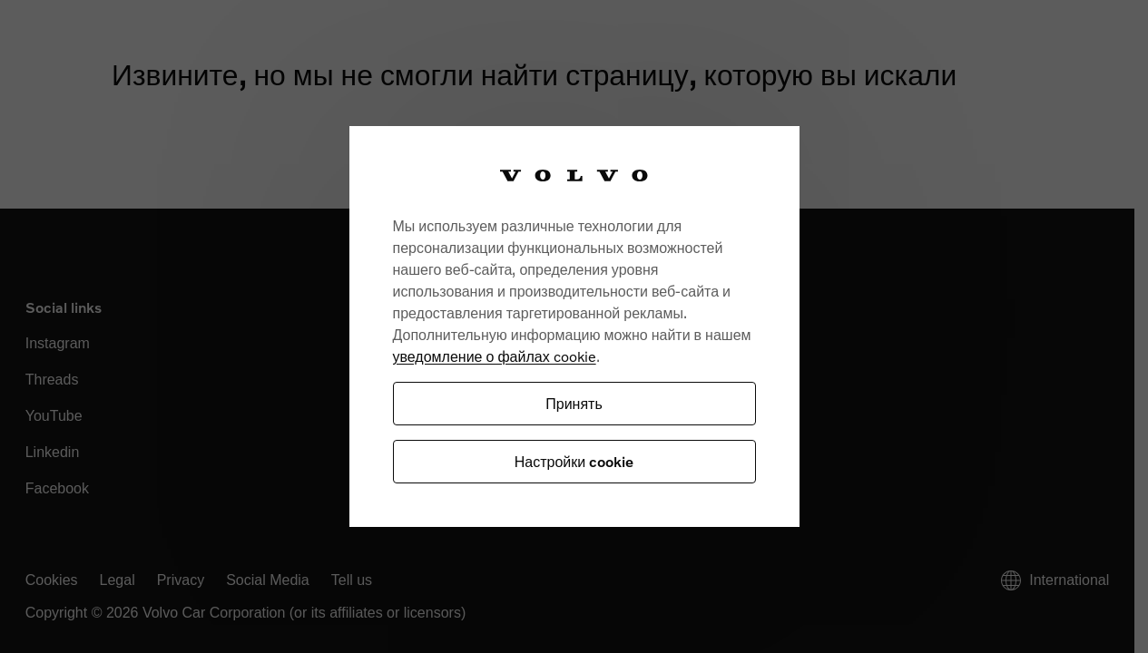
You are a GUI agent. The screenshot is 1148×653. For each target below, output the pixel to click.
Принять (574, 403)
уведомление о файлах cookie (494, 356)
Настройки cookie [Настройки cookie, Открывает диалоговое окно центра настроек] (574, 461)
